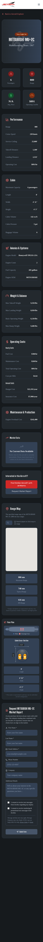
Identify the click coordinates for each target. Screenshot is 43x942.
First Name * (11, 728)
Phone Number (12, 760)
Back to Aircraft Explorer (13, 14)
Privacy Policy (24, 822)
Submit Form (21, 832)
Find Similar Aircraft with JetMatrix (21, 484)
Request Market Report (21, 491)
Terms (31, 822)
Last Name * (10, 738)
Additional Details (11, 781)
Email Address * (12, 749)
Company (10, 770)
